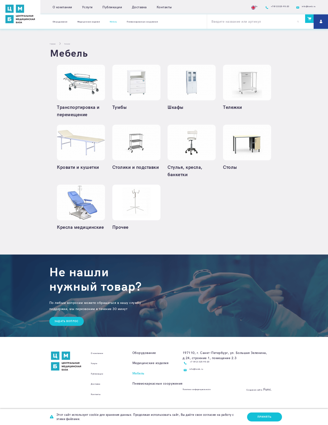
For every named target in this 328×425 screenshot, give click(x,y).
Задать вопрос (69, 330)
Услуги (87, 7)
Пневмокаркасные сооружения (179, 21)
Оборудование (64, 21)
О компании (62, 7)
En (229, 7)
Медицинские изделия (104, 21)
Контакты (164, 7)
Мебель (138, 383)
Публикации (112, 7)
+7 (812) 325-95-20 (206, 373)
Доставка (139, 7)
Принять (263, 416)
